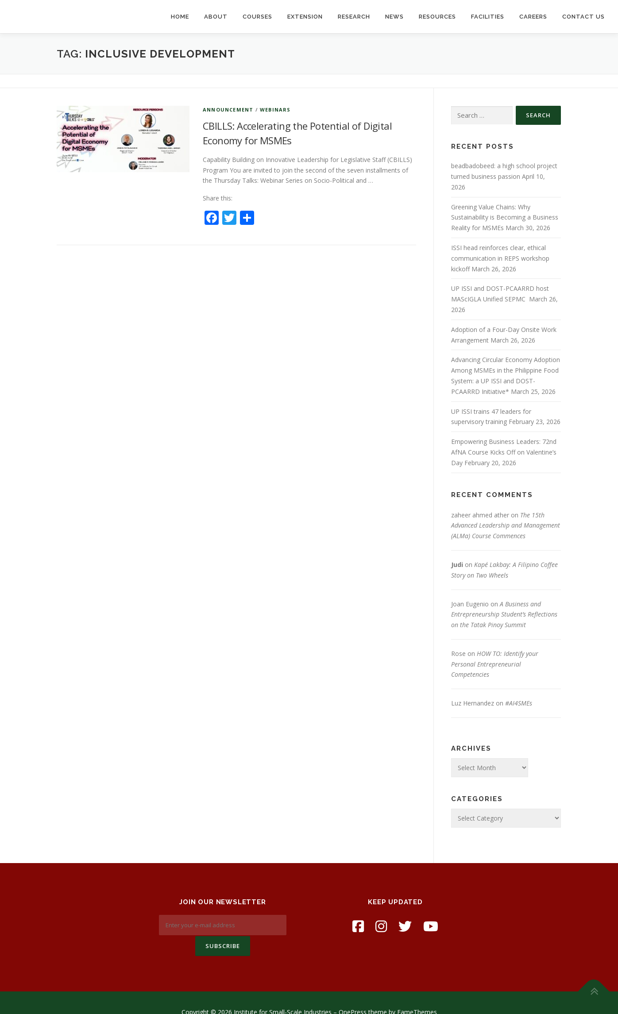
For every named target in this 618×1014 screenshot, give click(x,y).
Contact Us (583, 16)
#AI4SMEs (518, 703)
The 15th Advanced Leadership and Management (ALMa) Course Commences (505, 525)
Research (354, 16)
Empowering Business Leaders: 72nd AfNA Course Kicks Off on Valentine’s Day (503, 452)
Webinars (275, 109)
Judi (457, 564)
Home (180, 16)
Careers (533, 16)
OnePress (353, 993)
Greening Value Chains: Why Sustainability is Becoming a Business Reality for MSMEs (504, 217)
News (394, 16)
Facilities (487, 16)
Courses (257, 16)
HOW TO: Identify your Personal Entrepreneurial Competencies (494, 664)
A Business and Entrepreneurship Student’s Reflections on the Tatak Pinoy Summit (504, 614)
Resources (437, 16)
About (216, 16)
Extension (305, 16)
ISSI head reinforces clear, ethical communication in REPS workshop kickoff (500, 258)
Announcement (228, 109)
